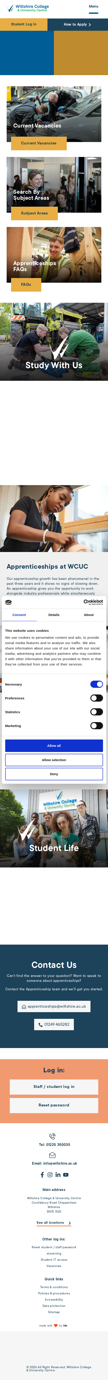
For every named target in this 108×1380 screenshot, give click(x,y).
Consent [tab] (19, 615)
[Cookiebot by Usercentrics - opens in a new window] (83, 602)
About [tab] (89, 615)
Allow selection (54, 760)
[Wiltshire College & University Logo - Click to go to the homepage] (28, 8)
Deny (54, 774)
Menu (93, 6)
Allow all (54, 746)
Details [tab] (54, 615)
